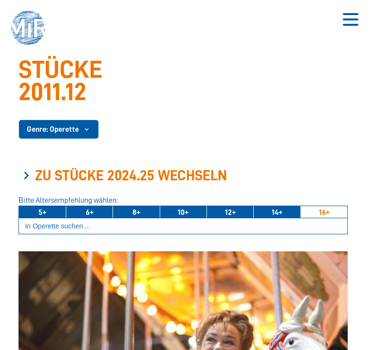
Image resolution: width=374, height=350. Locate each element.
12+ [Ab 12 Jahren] (230, 212)
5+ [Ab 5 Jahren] (42, 212)
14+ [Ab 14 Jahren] (277, 212)
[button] (31, 29)
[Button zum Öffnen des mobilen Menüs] (350, 19)
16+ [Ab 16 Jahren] (324, 212)
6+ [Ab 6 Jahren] (90, 212)
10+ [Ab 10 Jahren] (183, 212)
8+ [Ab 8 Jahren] (136, 212)
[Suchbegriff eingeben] (183, 226)
